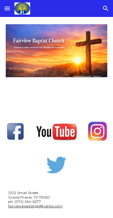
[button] (7, 8)
